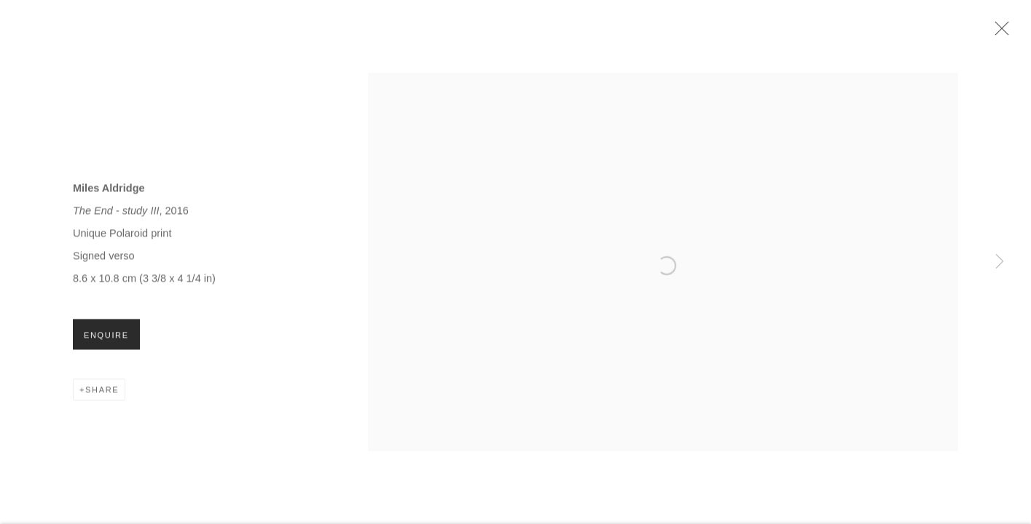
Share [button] (102, 392)
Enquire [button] (106, 337)
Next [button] (999, 262)
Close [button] (998, 33)
